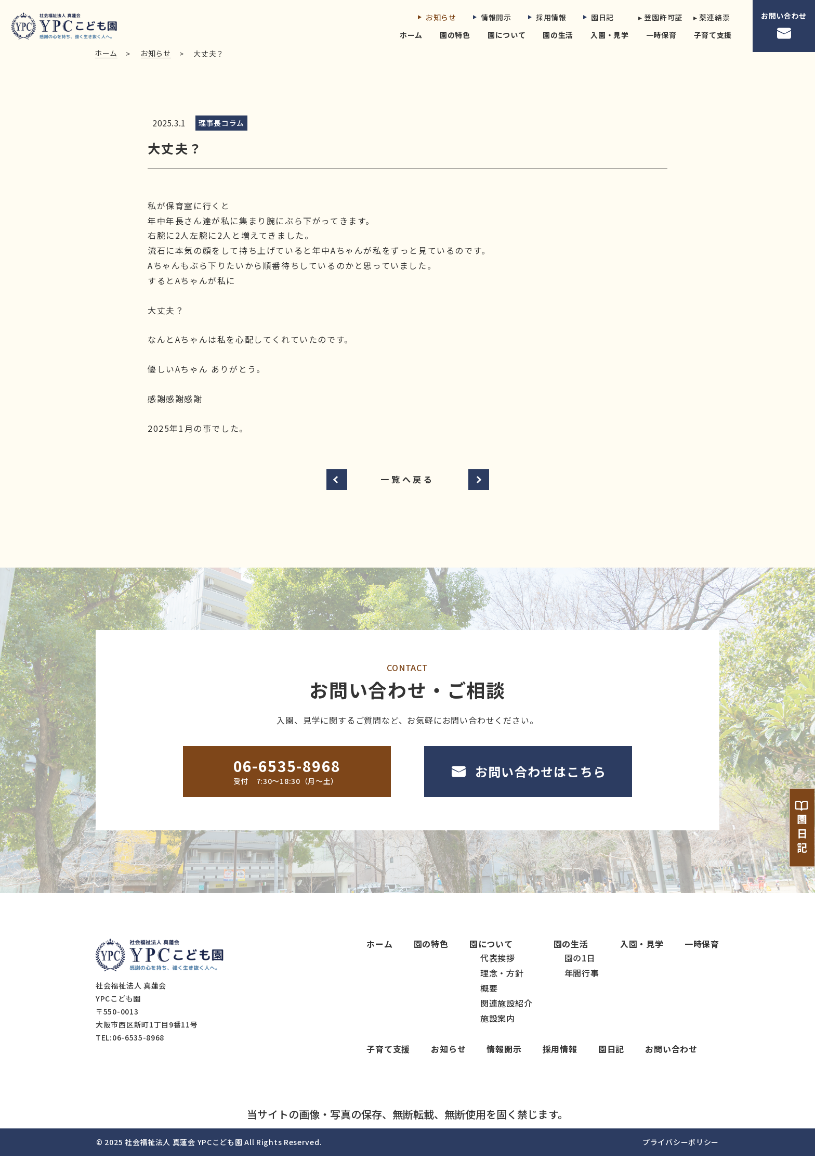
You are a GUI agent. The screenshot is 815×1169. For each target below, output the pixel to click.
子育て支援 (713, 34)
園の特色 (455, 34)
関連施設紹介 (506, 1015)
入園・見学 (609, 34)
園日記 (598, 17)
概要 (489, 1000)
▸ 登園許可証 (657, 17)
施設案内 (497, 1030)
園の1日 (580, 970)
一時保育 (661, 34)
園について (507, 34)
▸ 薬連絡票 (711, 17)
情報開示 (492, 17)
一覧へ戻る (407, 491)
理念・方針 (502, 985)
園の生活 (558, 34)
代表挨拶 (497, 970)
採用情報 (547, 17)
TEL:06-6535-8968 (130, 1050)
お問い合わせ (784, 26)
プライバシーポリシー (680, 1155)
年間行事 (581, 985)
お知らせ (437, 17)
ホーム (411, 34)
